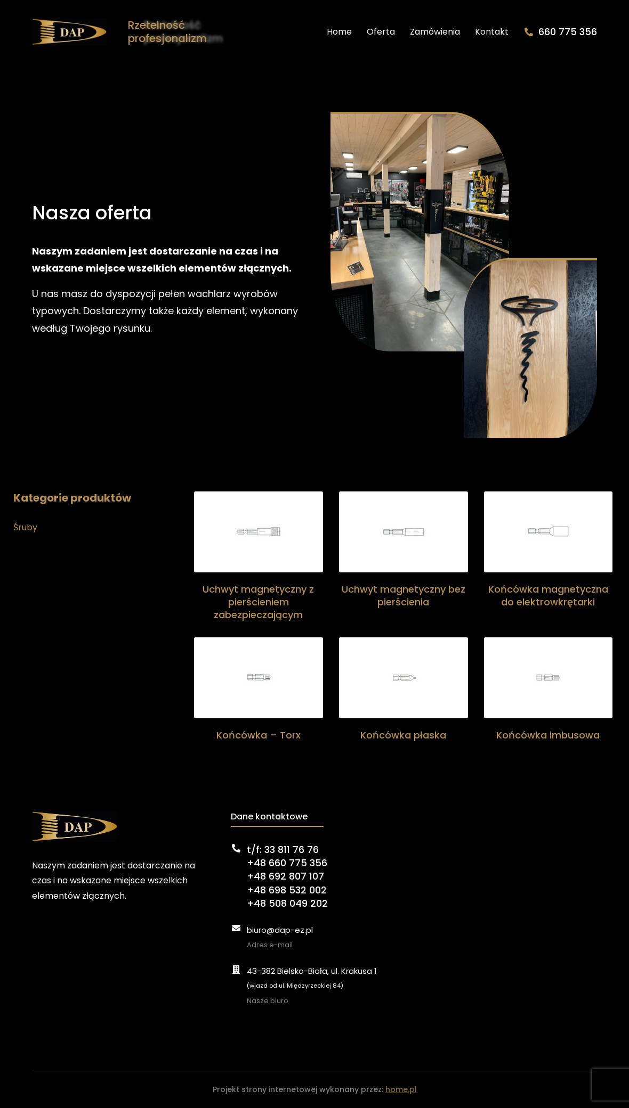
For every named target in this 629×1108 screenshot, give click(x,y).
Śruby (25, 527)
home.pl (401, 1089)
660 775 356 (567, 31)
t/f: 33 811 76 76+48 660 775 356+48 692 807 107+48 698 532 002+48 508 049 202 (287, 876)
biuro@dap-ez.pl (280, 929)
